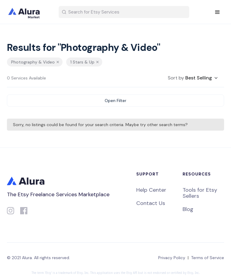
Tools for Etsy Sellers (200, 193)
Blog (188, 209)
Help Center (151, 190)
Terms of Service (207, 257)
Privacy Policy (171, 257)
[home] (28, 12)
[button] (217, 12)
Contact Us (150, 203)
